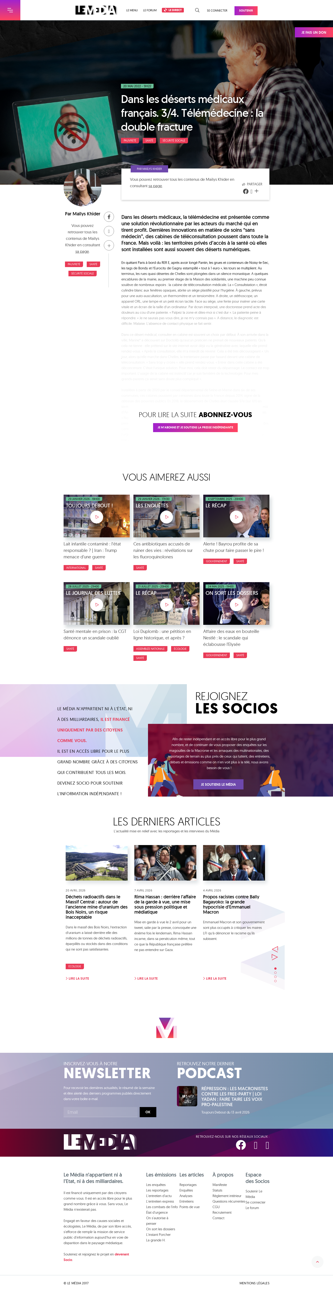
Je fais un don (314, 32)
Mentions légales (254, 1283)
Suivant (275, 957)
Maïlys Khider (86, 214)
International (76, 567)
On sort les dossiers (160, 1229)
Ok (147, 1112)
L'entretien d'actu (159, 1196)
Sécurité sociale (174, 140)
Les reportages (157, 1190)
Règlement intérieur (227, 1196)
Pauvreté (130, 140)
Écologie (180, 648)
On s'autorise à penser (157, 1221)
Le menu (132, 10)
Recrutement (222, 1212)
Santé (149, 140)
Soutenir (246, 10)
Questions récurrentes (229, 1201)
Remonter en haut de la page (317, 1262)
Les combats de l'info (162, 1207)
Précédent (275, 949)
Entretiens (186, 1201)
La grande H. (155, 1240)
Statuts (217, 1190)
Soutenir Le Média (254, 1194)
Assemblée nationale (150, 648)
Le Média (100, 1142)
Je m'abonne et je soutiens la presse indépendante (195, 427)
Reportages (188, 1185)
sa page (82, 251)
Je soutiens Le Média (218, 784)
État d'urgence (157, 1212)
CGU (216, 1207)
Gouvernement (216, 561)
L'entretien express (160, 1201)
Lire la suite (77, 978)
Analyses (185, 1196)
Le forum (150, 10)
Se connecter (217, 10)
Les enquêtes (156, 1185)
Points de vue (189, 1207)
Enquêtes (186, 1190)
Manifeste (220, 1185)
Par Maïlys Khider (149, 169)
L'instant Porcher (158, 1234)
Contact (218, 1218)
